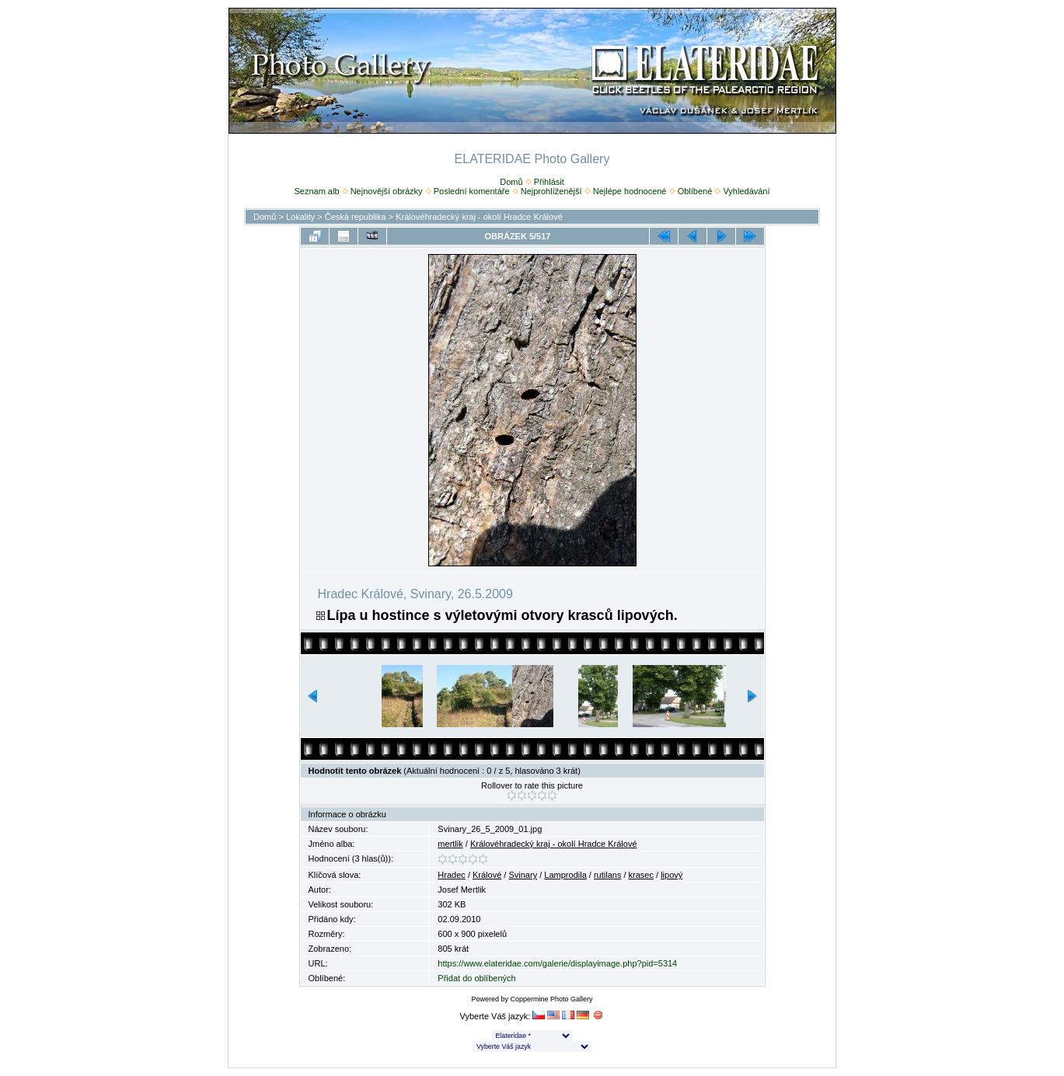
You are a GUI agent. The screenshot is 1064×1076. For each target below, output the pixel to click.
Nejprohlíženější (551, 191)
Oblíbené (695, 191)
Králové (487, 874)
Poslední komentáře (472, 191)
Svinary (522, 874)
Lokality (300, 216)
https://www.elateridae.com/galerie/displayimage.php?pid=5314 (557, 963)
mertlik (450, 843)
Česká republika (355, 216)
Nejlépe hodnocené (630, 191)
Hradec (451, 874)
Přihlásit (549, 181)
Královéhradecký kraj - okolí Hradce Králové (479, 216)
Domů (511, 181)
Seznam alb (316, 191)
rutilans (607, 874)
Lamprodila (565, 874)
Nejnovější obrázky (387, 191)
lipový (671, 874)
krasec (641, 874)
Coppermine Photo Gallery (551, 999)
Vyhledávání (746, 191)
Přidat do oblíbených (476, 978)
